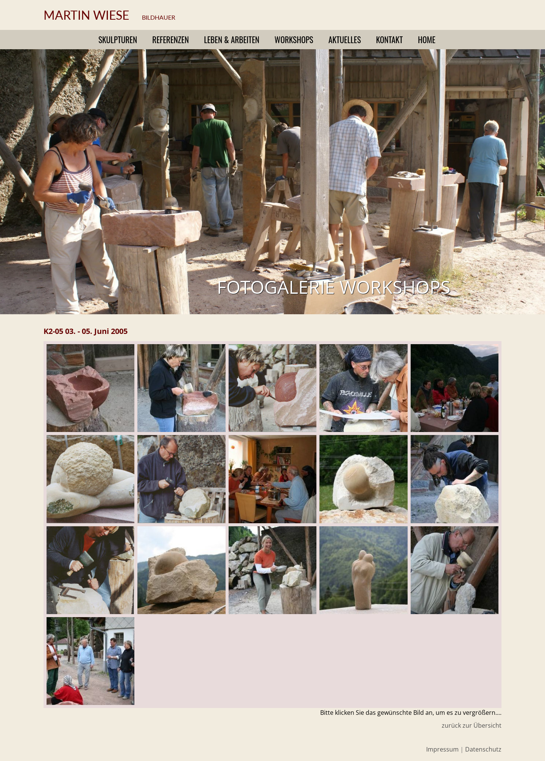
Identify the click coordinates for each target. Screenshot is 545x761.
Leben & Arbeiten (231, 39)
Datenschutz (483, 749)
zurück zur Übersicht (471, 725)
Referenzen (170, 39)
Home (426, 39)
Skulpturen (117, 39)
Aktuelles (345, 39)
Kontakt (389, 39)
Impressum (442, 749)
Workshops (293, 39)
